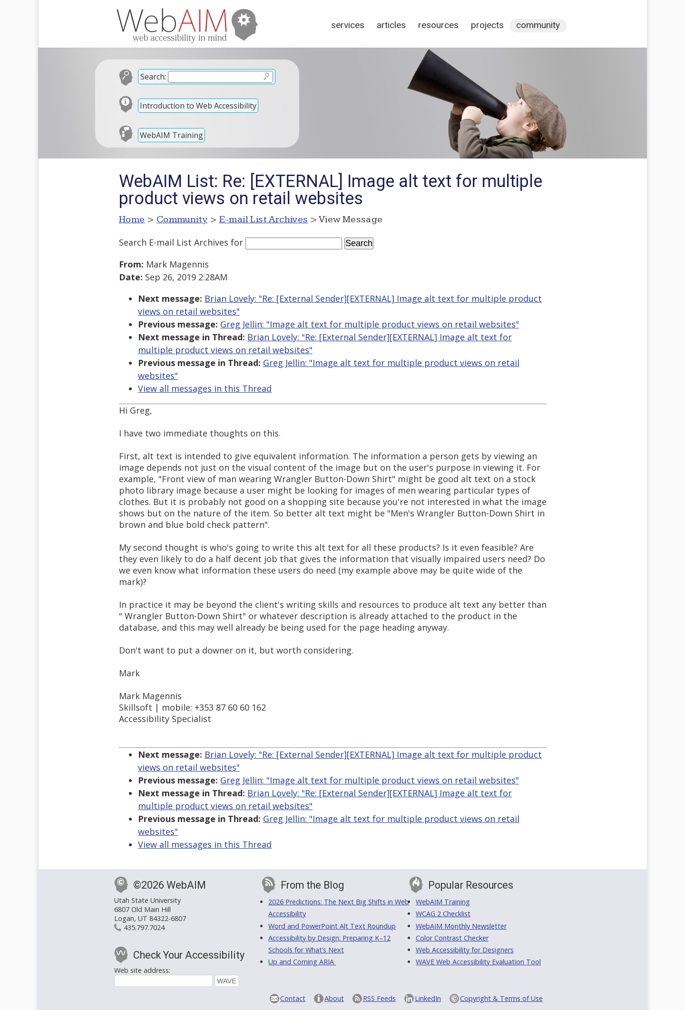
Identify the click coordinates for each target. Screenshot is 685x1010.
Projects (487, 25)
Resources (438, 25)
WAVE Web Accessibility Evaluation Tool (478, 961)
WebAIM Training (171, 135)
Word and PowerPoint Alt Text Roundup (332, 926)
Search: (153, 76)
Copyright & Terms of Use (501, 998)
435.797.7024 (144, 927)
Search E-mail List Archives (173, 242)
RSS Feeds (379, 998)
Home (132, 219)
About (334, 998)
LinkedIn (428, 998)
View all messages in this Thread (205, 388)
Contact (292, 998)
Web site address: (142, 970)
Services (347, 25)
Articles (391, 25)
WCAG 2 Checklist (443, 913)
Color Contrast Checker (452, 937)
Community (538, 25)
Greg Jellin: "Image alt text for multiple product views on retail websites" (369, 324)
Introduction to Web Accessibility (198, 105)
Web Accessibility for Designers (465, 949)
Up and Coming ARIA (302, 961)
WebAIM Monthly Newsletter (461, 926)
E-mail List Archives (263, 219)
